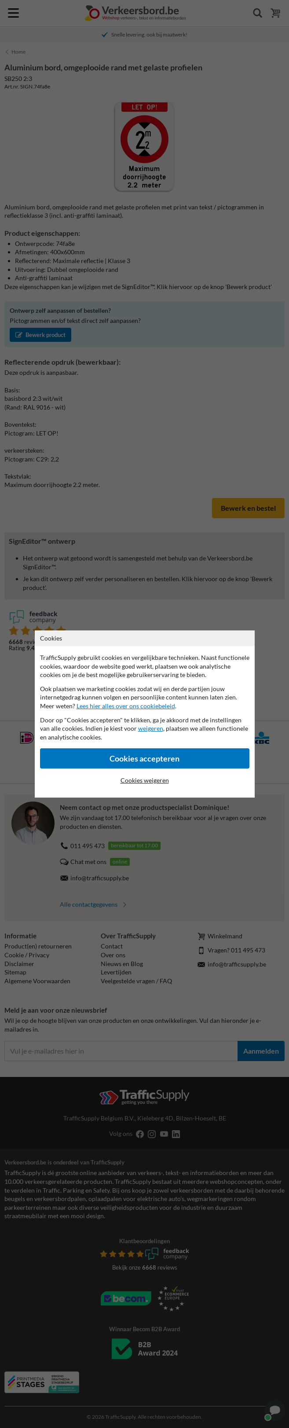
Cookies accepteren (144, 758)
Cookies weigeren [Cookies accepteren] (145, 780)
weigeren (150, 728)
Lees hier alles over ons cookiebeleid (126, 706)
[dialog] (144, 714)
